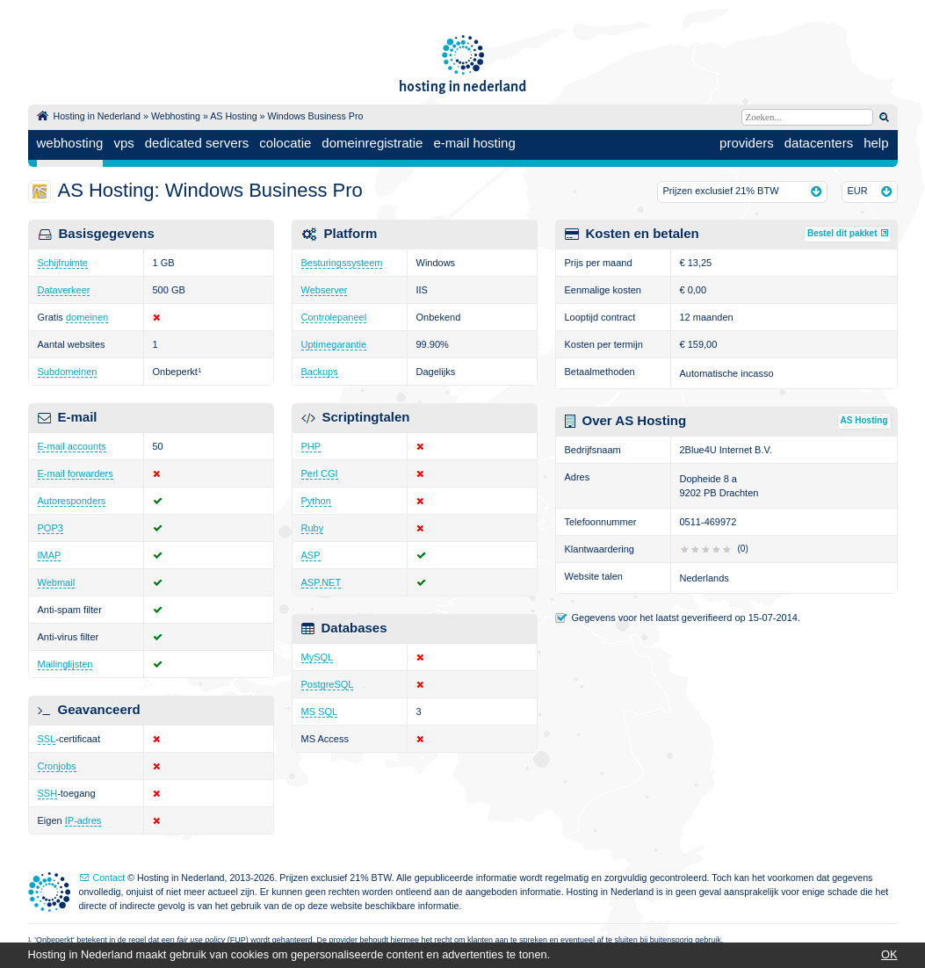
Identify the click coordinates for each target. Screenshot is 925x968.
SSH (48, 793)
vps (123, 142)
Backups (319, 371)
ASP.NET (321, 582)
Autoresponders (72, 500)
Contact (109, 877)
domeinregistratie (372, 142)
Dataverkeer (64, 290)
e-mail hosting (474, 142)
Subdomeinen (68, 371)
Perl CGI (319, 473)
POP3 (50, 528)
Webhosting (175, 116)
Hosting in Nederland (97, 116)
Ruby (312, 528)
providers (746, 142)
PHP (311, 446)
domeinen (87, 317)
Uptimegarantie (334, 344)
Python (316, 500)
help (876, 142)
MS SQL (319, 711)
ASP (311, 555)
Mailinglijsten (65, 664)
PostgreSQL (327, 684)
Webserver (324, 290)
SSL (47, 738)
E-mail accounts (72, 446)
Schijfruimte (63, 262)
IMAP (49, 555)
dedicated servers (197, 142)
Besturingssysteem (342, 262)
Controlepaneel (334, 317)
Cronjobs (57, 766)
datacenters (818, 142)
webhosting (70, 142)
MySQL (317, 657)
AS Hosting (233, 116)
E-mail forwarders (75, 473)
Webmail (57, 582)
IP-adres (83, 820)
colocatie (285, 142)
